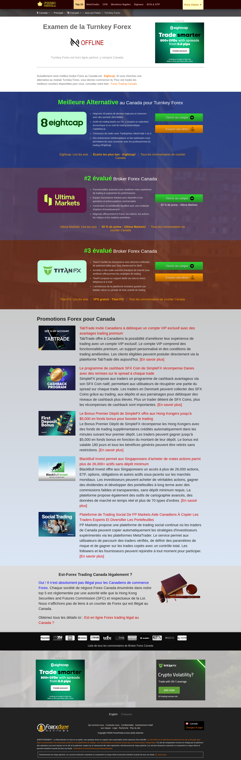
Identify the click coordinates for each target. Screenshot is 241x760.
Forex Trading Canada (124, 83)
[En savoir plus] (152, 359)
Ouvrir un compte (193, 120)
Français (74, 12)
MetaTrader (92, 4)
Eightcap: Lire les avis (74, 170)
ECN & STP (153, 4)
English (113, 714)
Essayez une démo (194, 127)
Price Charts (193, 4)
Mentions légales (121, 4)
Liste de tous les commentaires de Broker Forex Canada (120, 645)
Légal (114, 728)
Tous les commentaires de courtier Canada (157, 315)
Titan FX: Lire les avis (74, 315)
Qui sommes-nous (96, 725)
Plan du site (135, 728)
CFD (105, 4)
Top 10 (79, 4)
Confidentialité (127, 725)
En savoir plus (161, 755)
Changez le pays (194, 727)
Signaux (138, 4)
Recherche (123, 728)
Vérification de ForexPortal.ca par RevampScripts (92, 748)
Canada (43, 12)
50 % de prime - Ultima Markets (195, 202)
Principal (58, 12)
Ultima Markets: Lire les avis (78, 242)
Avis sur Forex (93, 12)
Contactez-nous (113, 725)
